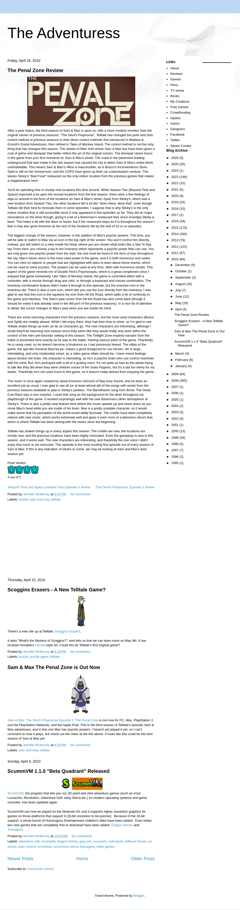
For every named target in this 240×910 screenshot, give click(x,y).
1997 (175, 450)
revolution (45, 846)
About (174, 68)
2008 (175, 380)
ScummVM (16, 793)
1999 (175, 437)
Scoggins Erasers (67, 631)
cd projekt (48, 841)
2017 (175, 215)
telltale (56, 499)
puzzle (23, 656)
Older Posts (143, 858)
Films (174, 85)
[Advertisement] (81, 540)
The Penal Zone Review (35, 70)
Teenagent (15, 829)
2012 (175, 247)
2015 (175, 228)
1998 (175, 444)
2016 (175, 221)
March (180, 353)
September (183, 277)
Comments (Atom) (41, 869)
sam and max (40, 499)
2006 (175, 393)
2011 (175, 253)
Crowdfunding (180, 112)
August (180, 284)
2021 (175, 189)
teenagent (87, 846)
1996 (175, 457)
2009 (175, 374)
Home (82, 858)
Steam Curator (181, 146)
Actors (175, 123)
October (181, 271)
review (23, 499)
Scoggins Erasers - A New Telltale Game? (57, 589)
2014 (175, 234)
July (178, 290)
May (178, 303)
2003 (175, 412)
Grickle (40, 645)
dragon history (67, 841)
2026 (175, 158)
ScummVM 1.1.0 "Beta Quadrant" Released (59, 771)
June (179, 296)
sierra (74, 846)
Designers (177, 129)
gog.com (85, 841)
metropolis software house (127, 841)
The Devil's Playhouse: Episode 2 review (125, 487)
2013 (175, 240)
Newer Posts (20, 858)
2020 (175, 196)
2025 (175, 164)
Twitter (175, 140)
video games (105, 846)
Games (175, 79)
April (179, 309)
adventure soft (29, 841)
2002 (175, 418)
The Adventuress (64, 33)
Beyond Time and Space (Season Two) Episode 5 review (49, 487)
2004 (175, 406)
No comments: (81, 494)
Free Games (179, 107)
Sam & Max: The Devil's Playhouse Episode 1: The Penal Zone (53, 720)
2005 (175, 399)
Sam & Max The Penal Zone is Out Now (54, 667)
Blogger (139, 895)
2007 (175, 387)
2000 (175, 431)
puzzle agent (39, 656)
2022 (175, 183)
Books (174, 96)
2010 (175, 259)
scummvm (61, 846)
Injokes (175, 118)
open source (27, 846)
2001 (175, 425)
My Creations (180, 101)
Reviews (176, 74)
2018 (175, 208)
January (181, 366)
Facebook (177, 134)
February (182, 360)
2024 (175, 170)
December (183, 265)
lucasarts (100, 841)
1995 (175, 463)
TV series (177, 90)
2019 (175, 202)
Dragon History (122, 825)
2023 (175, 177)
